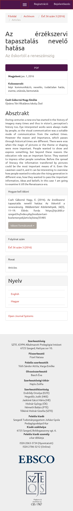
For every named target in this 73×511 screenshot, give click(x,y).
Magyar (15, 301)
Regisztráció (41, 3)
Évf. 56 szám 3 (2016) (53, 16)
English (15, 293)
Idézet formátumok (22, 225)
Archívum (29, 16)
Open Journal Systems (20, 315)
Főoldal (12, 16)
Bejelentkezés (62, 3)
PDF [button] (36, 67)
